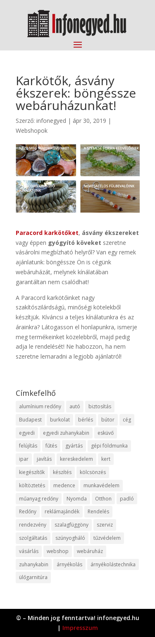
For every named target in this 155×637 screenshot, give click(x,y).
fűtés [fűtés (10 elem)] (51, 445)
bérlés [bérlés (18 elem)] (85, 419)
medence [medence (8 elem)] (64, 485)
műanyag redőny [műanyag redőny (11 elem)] (38, 498)
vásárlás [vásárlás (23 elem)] (28, 551)
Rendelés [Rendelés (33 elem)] (98, 511)
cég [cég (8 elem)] (127, 419)
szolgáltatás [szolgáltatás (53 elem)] (33, 537)
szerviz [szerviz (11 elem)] (105, 524)
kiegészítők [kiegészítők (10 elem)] (32, 472)
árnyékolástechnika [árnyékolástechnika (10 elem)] (113, 564)
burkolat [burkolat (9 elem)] (60, 419)
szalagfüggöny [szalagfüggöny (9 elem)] (71, 524)
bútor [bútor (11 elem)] (107, 419)
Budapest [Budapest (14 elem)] (30, 419)
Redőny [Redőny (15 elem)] (27, 511)
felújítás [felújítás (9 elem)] (28, 445)
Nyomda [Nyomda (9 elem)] (77, 498)
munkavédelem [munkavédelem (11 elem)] (101, 485)
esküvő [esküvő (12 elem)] (106, 432)
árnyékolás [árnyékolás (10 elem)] (69, 564)
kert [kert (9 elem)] (105, 458)
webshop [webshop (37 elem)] (58, 551)
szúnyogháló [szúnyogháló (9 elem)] (70, 537)
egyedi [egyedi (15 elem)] (27, 432)
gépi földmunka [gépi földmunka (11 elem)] (109, 445)
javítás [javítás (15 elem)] (44, 458)
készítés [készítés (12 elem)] (62, 472)
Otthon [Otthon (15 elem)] (103, 498)
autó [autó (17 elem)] (74, 406)
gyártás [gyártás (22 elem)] (74, 445)
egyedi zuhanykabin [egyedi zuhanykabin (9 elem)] (66, 432)
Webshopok (32, 130)
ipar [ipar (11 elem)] (24, 458)
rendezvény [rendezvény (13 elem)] (32, 524)
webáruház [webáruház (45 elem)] (90, 551)
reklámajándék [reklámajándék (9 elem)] (62, 511)
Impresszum (80, 628)
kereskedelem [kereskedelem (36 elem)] (76, 458)
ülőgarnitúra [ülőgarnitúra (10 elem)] (33, 577)
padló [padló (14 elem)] (127, 498)
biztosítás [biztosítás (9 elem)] (99, 406)
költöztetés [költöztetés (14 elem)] (32, 485)
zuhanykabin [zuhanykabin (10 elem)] (33, 564)
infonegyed (51, 121)
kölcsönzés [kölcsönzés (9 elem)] (93, 472)
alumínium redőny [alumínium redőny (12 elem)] (40, 406)
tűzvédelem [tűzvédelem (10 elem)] (107, 537)
